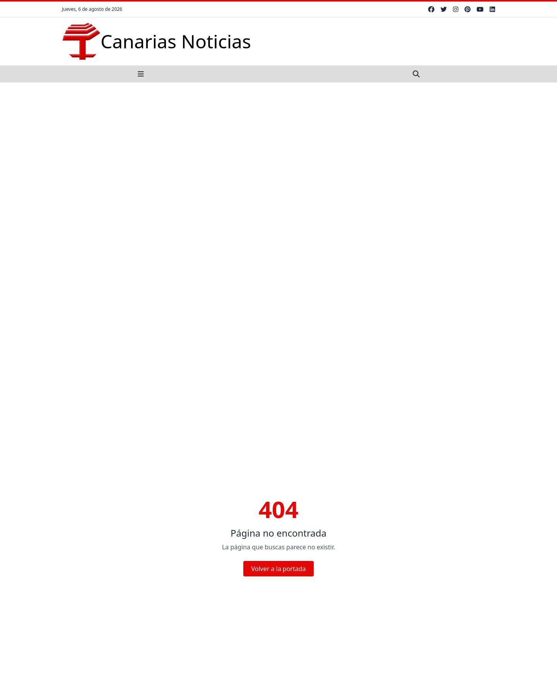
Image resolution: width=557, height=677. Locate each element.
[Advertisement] (278, 140)
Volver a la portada (278, 568)
